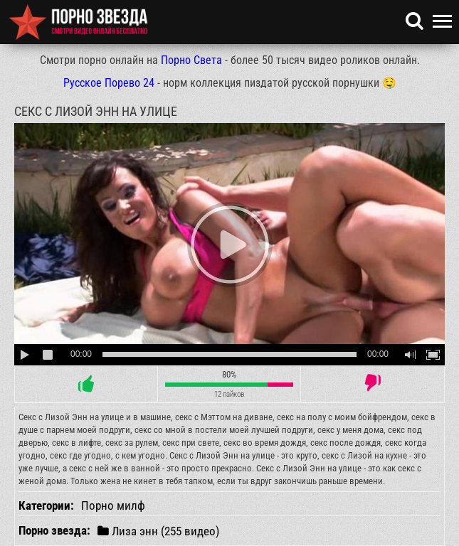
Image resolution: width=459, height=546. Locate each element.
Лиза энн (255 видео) (158, 531)
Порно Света (191, 60)
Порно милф (113, 505)
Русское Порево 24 (108, 83)
